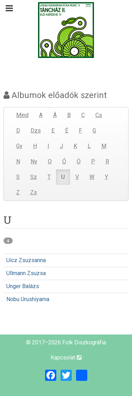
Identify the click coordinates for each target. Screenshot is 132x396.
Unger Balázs (22, 286)
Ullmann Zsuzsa (26, 273)
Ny (34, 161)
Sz (33, 177)
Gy (19, 146)
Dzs (36, 130)
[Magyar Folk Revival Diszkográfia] (66, 30)
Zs (33, 192)
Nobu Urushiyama (27, 299)
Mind (22, 115)
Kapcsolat (66, 357)
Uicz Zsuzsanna (26, 260)
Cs (98, 115)
